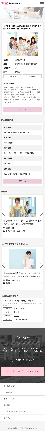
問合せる (22, 109)
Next (41, 213)
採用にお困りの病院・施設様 (14, 411)
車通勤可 (25, 319)
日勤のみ (17, 319)
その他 (16, 312)
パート (16, 315)
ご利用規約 (8, 392)
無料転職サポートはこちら (22, 371)
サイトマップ (9, 398)
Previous (3, 213)
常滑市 (23, 308)
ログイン (7, 418)
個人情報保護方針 (10, 386)
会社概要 (7, 405)
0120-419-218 (24, 360)
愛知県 (16, 308)
